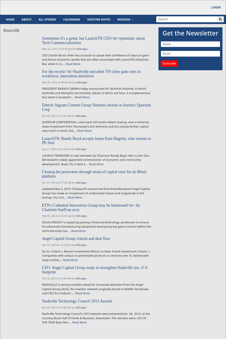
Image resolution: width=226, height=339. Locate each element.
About (27, 19)
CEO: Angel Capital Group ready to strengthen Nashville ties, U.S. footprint (95, 270)
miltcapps (81, 48)
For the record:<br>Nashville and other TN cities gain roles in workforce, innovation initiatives (91, 74)
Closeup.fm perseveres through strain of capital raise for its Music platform (94, 174)
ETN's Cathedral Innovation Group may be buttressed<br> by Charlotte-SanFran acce (91, 207)
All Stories (47, 19)
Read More (73, 64)
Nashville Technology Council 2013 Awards (77, 301)
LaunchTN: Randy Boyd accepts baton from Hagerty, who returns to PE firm (96, 141)
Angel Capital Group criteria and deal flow (76, 239)
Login (216, 7)
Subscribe (169, 63)
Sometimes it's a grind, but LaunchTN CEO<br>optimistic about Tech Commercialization (93, 40)
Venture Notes (98, 19)
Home (10, 19)
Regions (123, 19)
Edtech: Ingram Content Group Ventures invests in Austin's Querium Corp (96, 107)
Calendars (71, 19)
